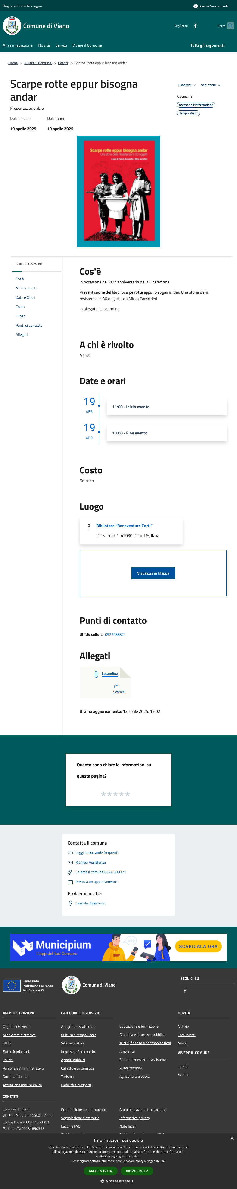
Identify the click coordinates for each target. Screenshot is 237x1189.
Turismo (67, 1076)
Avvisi (182, 1043)
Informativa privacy (134, 1118)
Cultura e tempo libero (78, 1035)
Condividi (187, 85)
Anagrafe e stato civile (78, 1026)
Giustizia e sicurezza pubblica (142, 1034)
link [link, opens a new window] (163, 1161)
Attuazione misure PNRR (22, 1085)
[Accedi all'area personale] (210, 6)
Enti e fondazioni (16, 1051)
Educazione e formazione (139, 1026)
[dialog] (118, 1161)
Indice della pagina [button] (29, 264)
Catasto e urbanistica (77, 1068)
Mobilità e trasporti (76, 1085)
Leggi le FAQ (71, 1126)
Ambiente (127, 1051)
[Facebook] (187, 25)
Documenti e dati (16, 1076)
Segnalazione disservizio (80, 1118)
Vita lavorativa (72, 1043)
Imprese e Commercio (78, 1051)
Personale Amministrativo (23, 1068)
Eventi (63, 63)
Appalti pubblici (73, 1060)
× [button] (232, 1138)
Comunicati (187, 1035)
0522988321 (115, 634)
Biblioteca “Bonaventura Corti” (124, 526)
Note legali (127, 1126)
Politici (8, 1060)
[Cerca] (228, 25)
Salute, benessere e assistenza (143, 1059)
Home (13, 63)
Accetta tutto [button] (100, 1171)
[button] (118, 1181)
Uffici (7, 1043)
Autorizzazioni (130, 1068)
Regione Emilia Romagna (22, 6)
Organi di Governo (17, 1026)
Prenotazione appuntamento (83, 1109)
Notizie (183, 1026)
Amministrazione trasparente (142, 1109)
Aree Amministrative (19, 1035)
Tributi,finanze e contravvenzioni (145, 1043)
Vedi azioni (211, 85)
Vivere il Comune (38, 63)
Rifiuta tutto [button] (137, 1171)
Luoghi (183, 1066)
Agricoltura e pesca (134, 1076)
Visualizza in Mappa (153, 573)
